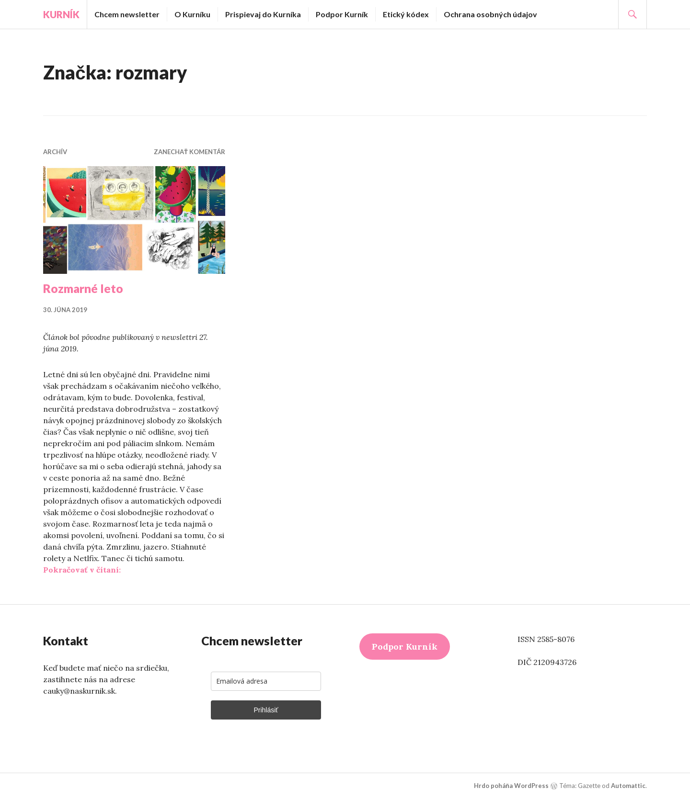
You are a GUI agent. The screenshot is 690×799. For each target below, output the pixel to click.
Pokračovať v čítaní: (82, 569)
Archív (55, 152)
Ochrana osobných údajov (490, 14)
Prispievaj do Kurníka (263, 14)
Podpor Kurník (342, 14)
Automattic (628, 785)
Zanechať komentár (189, 152)
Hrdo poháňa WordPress (511, 785)
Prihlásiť (265, 710)
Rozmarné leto (83, 288)
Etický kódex (406, 14)
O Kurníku (192, 14)
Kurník (61, 14)
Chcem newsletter (127, 14)
